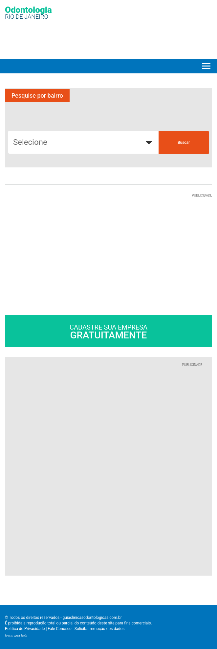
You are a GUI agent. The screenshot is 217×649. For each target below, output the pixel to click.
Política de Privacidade (25, 628)
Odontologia (28, 12)
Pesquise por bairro (37, 95)
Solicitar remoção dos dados (100, 628)
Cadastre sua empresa (108, 332)
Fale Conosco (60, 628)
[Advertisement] (60, 239)
